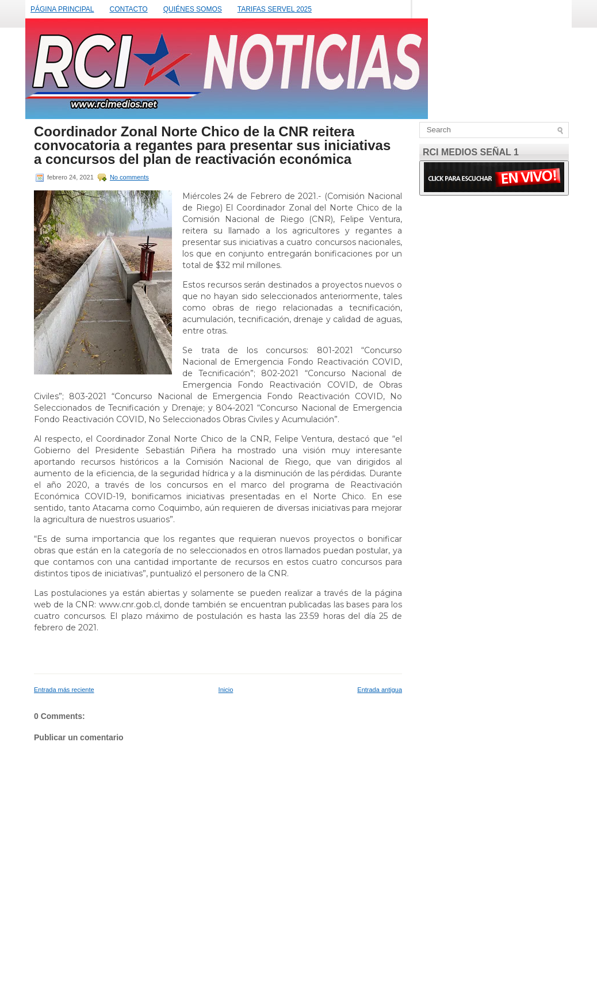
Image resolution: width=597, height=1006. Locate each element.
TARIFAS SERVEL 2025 (275, 9)
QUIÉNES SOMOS (192, 9)
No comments (129, 177)
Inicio (226, 689)
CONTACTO (128, 9)
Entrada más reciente (64, 689)
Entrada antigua (379, 689)
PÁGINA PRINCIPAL (62, 9)
